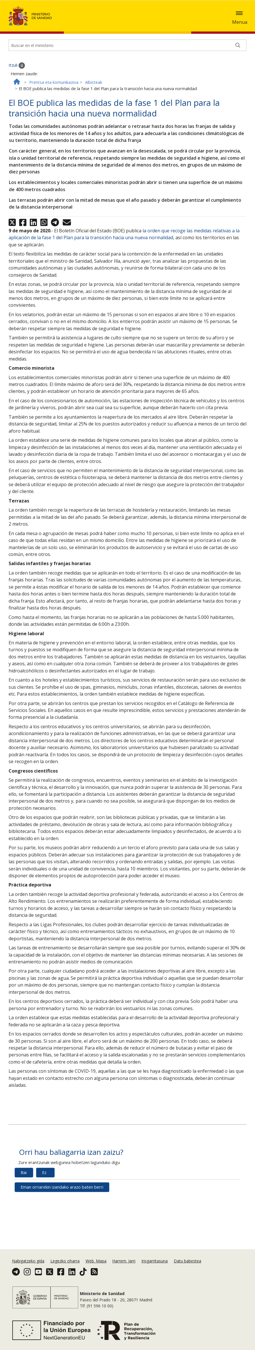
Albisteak (93, 117)
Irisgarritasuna (154, 1261)
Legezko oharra (65, 1261)
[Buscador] (127, 80)
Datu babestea (187, 1261)
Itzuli (17, 101)
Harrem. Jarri (123, 1261)
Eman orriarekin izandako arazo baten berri (62, 1222)
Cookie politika (230, 17)
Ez (44, 1207)
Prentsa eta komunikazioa (53, 117)
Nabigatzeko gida (28, 1261)
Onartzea (32, 26)
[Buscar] (238, 80)
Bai (24, 1207)
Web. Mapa (96, 1261)
